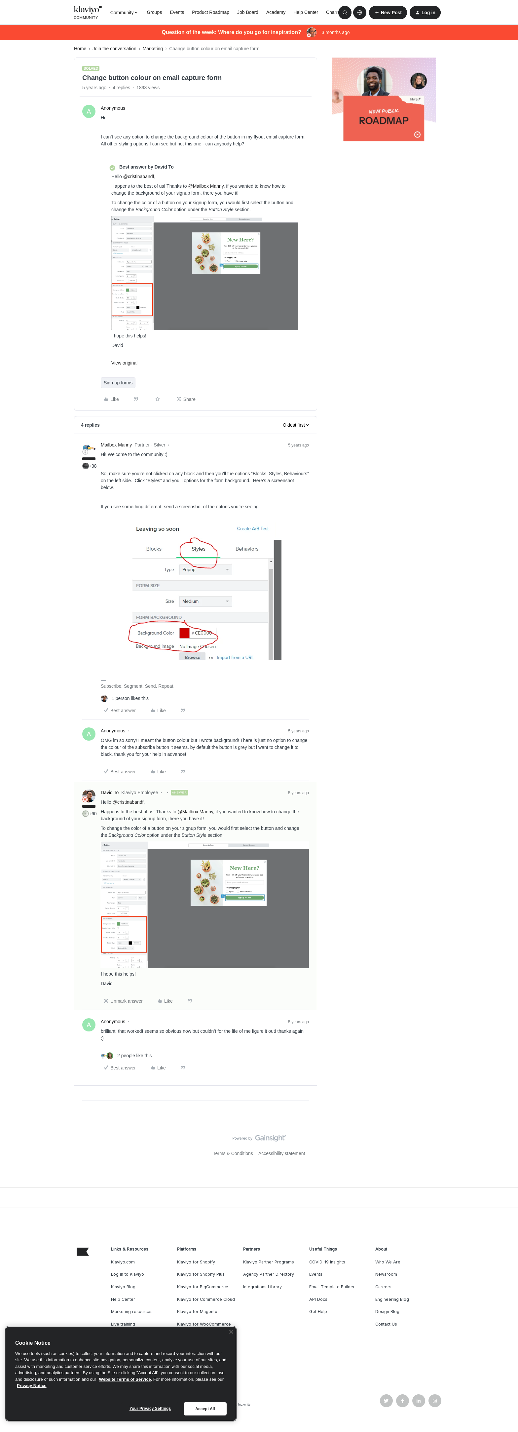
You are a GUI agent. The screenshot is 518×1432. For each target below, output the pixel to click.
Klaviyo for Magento (197, 1311)
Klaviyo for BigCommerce (202, 1286)
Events (177, 12)
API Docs (318, 1299)
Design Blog (387, 1311)
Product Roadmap (210, 12)
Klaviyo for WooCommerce (204, 1324)
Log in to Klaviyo (127, 1274)
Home (80, 48)
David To (110, 792)
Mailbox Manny (116, 444)
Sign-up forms (118, 382)
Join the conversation (114, 48)
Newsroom (386, 1274)
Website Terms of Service (125, 1379)
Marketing (153, 48)
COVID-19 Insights (327, 1261)
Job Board (247, 12)
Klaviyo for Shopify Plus (201, 1274)
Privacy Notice (32, 1385)
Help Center (305, 12)
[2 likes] (126, 1055)
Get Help (318, 1311)
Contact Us (386, 1324)
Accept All (205, 1409)
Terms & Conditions (233, 1153)
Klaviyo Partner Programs (268, 1261)
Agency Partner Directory (268, 1274)
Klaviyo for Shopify (196, 1261)
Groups (154, 12)
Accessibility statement (281, 1153)
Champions (338, 12)
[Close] (231, 1332)
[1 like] (125, 698)
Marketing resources (132, 1311)
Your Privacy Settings (150, 1408)
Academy (275, 12)
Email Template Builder (332, 1286)
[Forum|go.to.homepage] (88, 12)
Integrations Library (262, 1286)
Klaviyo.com (123, 1261)
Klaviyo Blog (123, 1286)
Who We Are (387, 1261)
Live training (123, 1324)
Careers (383, 1286)
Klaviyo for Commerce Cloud (206, 1299)
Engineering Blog (392, 1299)
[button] (388, 12)
